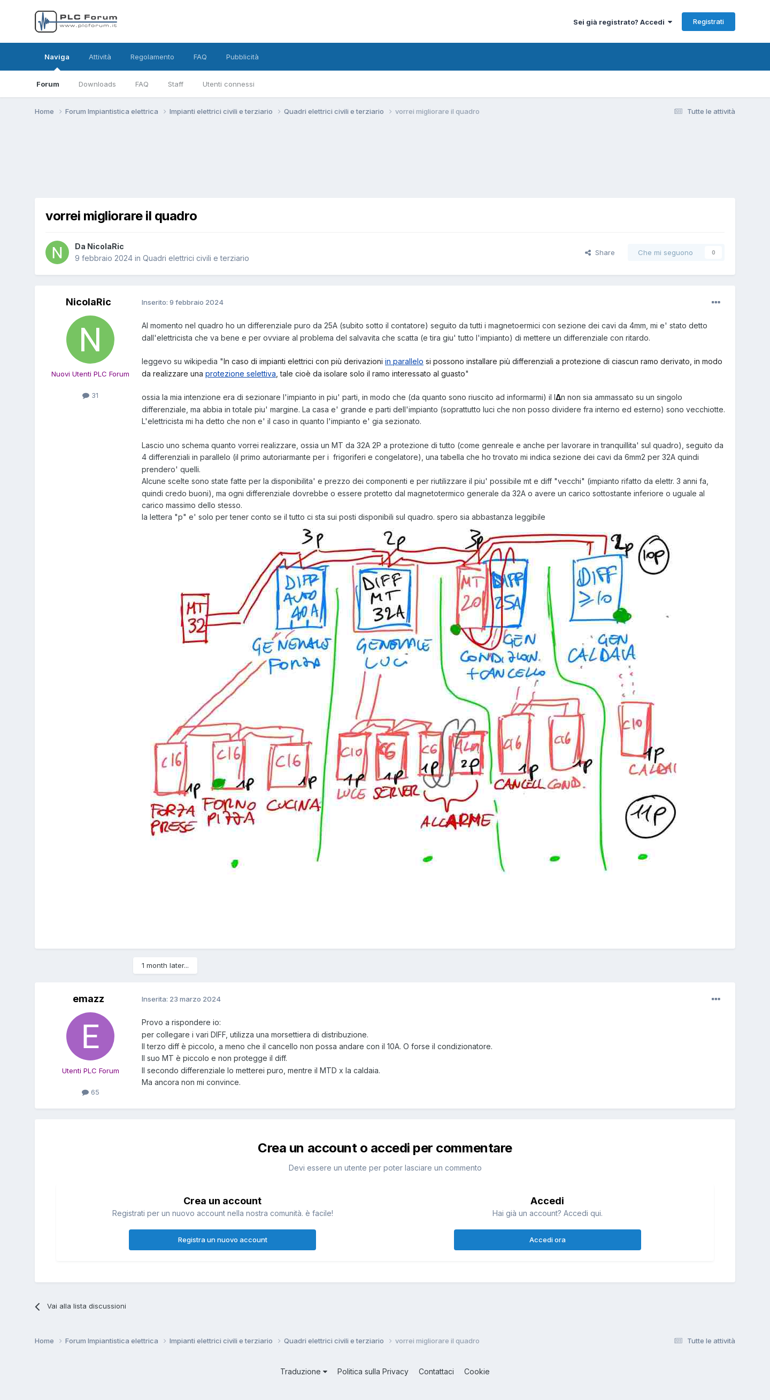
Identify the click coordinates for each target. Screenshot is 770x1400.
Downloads (97, 84)
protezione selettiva (240, 373)
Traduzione (303, 1371)
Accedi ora (547, 1239)
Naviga (57, 61)
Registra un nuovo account (222, 1239)
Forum (47, 84)
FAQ (142, 84)
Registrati (708, 21)
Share (600, 252)
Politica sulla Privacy (373, 1371)
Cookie (477, 1371)
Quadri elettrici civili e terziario (196, 258)
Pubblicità (242, 56)
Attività (100, 56)
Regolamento (152, 56)
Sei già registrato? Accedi (622, 22)
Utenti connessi (229, 84)
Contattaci (436, 1371)
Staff (175, 84)
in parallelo (404, 361)
